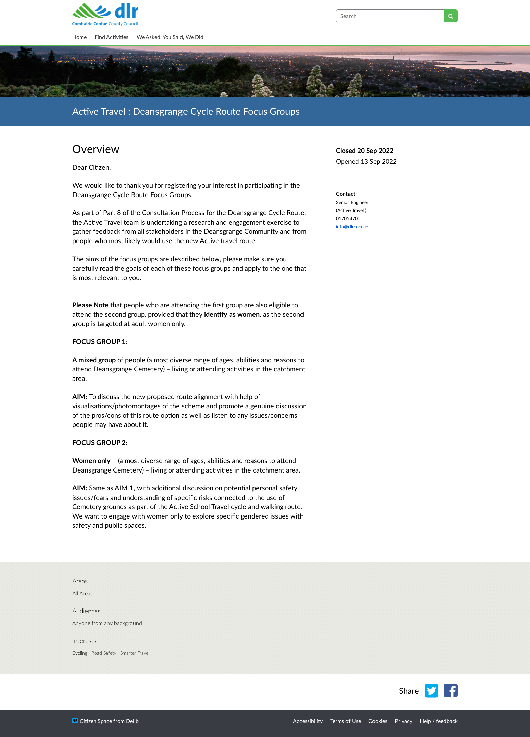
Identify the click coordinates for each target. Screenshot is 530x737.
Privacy (403, 721)
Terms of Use (345, 721)
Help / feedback (439, 721)
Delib (132, 721)
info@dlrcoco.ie (352, 226)
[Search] (451, 15)
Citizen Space (96, 721)
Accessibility (308, 721)
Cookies (377, 721)
